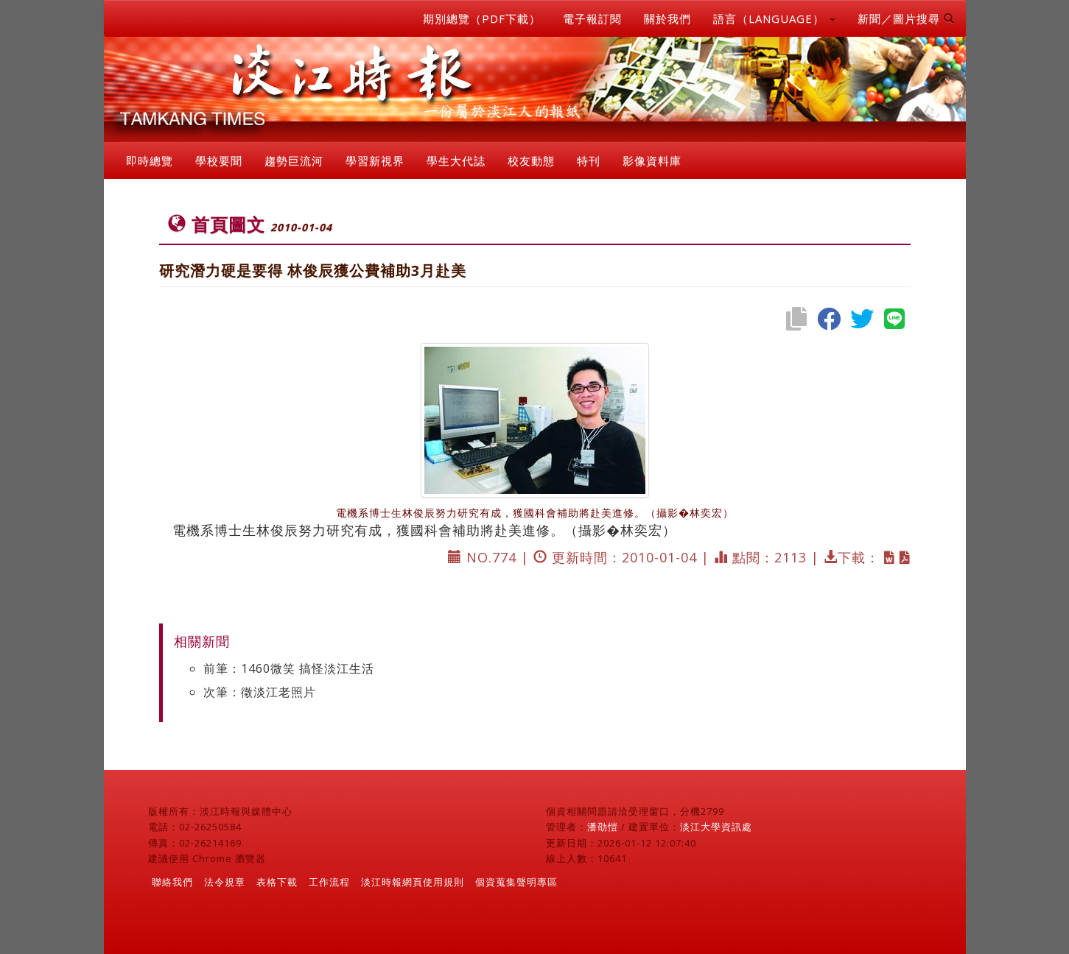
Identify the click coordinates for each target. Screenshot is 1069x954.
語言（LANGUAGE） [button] (774, 18)
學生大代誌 (456, 160)
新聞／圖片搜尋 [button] (906, 18)
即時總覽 (149, 160)
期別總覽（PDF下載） (482, 18)
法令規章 (224, 881)
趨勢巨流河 (293, 160)
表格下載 (277, 881)
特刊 (588, 160)
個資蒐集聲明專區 (516, 881)
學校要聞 (218, 160)
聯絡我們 (172, 881)
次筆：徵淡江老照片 (259, 692)
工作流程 (329, 881)
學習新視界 (375, 160)
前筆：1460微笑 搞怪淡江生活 (288, 668)
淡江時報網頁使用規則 (412, 881)
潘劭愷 (602, 826)
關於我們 (667, 18)
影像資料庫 (652, 160)
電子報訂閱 (592, 18)
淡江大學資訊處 (716, 826)
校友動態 (531, 160)
